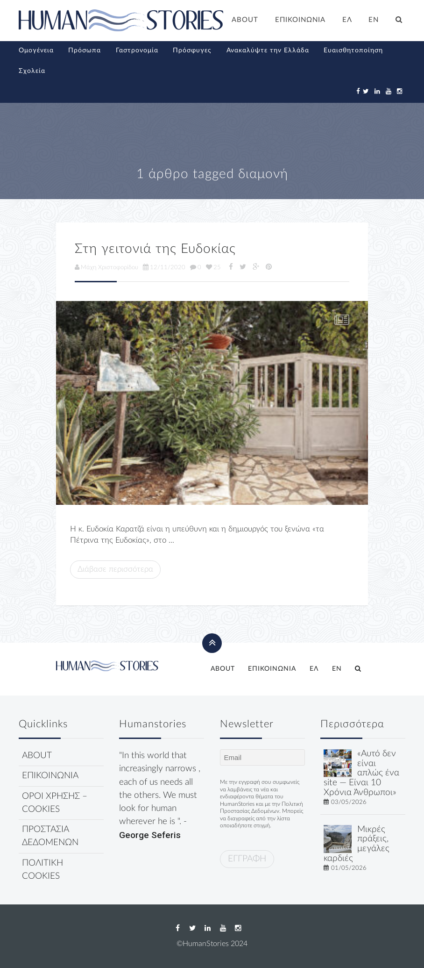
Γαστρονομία (137, 50)
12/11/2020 (164, 267)
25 (213, 267)
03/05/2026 (349, 802)
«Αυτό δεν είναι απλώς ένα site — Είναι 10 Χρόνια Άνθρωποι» (361, 773)
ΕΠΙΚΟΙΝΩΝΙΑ (300, 19)
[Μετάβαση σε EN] (374, 21)
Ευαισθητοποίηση (353, 50)
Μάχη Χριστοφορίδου (106, 267)
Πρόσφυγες (192, 50)
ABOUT (245, 19)
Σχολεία (32, 71)
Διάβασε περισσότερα (115, 569)
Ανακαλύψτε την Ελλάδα (267, 50)
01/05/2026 (349, 868)
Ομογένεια (36, 50)
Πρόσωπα (84, 50)
